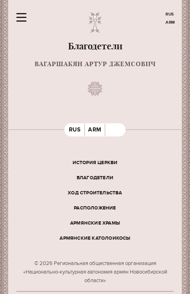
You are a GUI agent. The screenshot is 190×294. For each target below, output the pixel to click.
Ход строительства (95, 193)
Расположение (95, 208)
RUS (170, 14)
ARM (170, 22)
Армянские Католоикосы (95, 238)
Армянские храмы (95, 223)
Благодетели (95, 178)
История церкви (95, 163)
